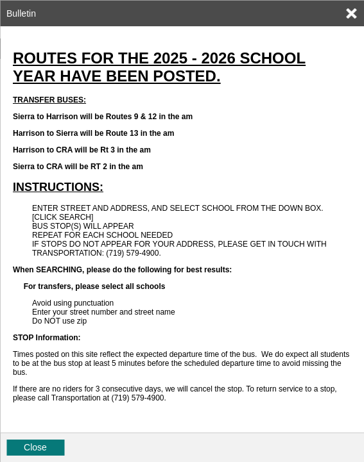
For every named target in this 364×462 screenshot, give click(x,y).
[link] (351, 13)
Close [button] (35, 447)
